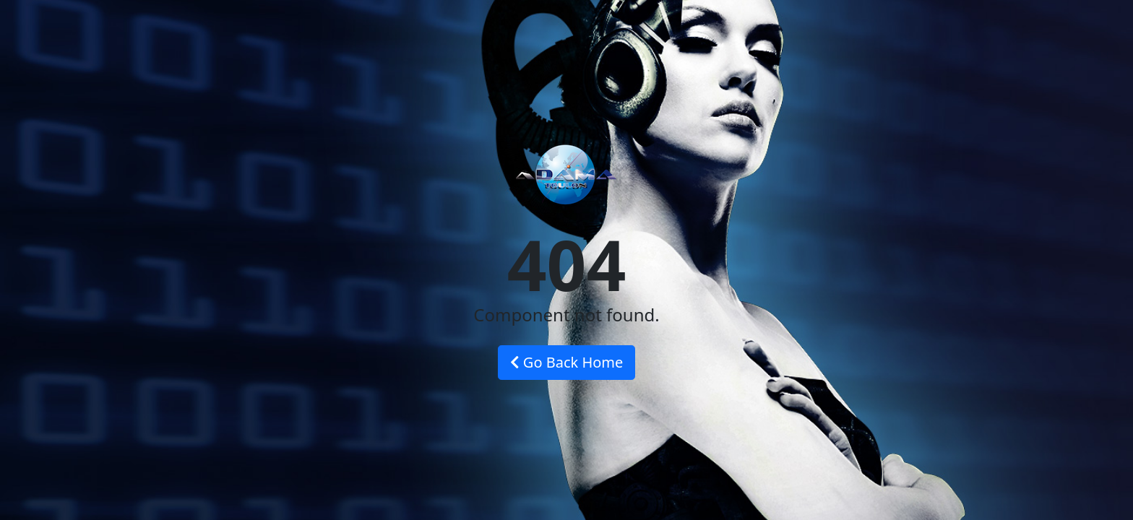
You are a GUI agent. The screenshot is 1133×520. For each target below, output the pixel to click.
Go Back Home (567, 362)
